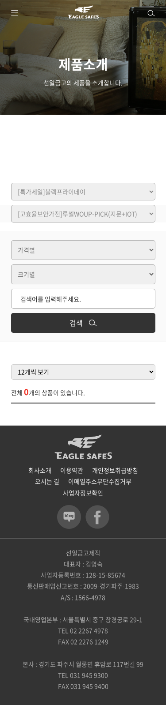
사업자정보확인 (83, 492)
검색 (83, 322)
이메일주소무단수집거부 (99, 481)
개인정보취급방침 (115, 470)
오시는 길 (47, 481)
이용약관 (71, 470)
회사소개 (39, 470)
